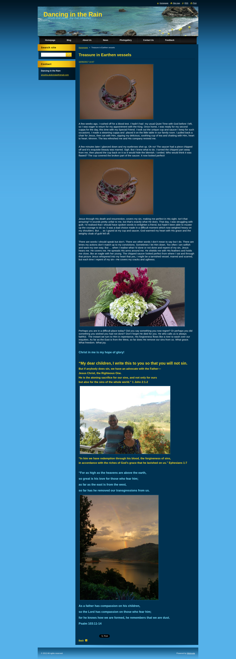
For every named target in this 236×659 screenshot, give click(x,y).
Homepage (83, 48)
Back (81, 640)
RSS (186, 3)
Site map (176, 3)
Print (195, 3)
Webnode (191, 653)
